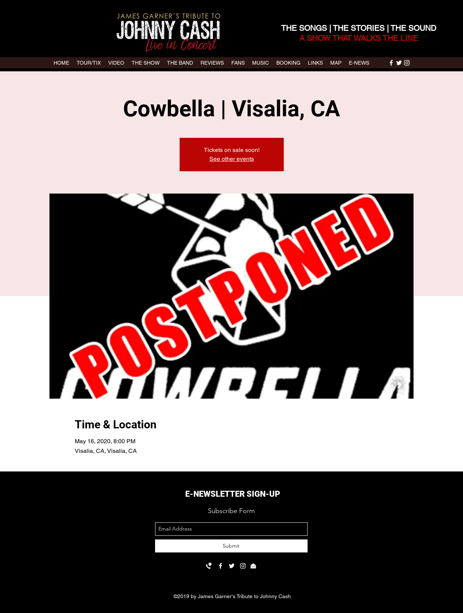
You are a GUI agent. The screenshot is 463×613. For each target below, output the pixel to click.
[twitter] (399, 63)
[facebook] (391, 63)
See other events (231, 158)
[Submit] (231, 545)
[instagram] (407, 63)
